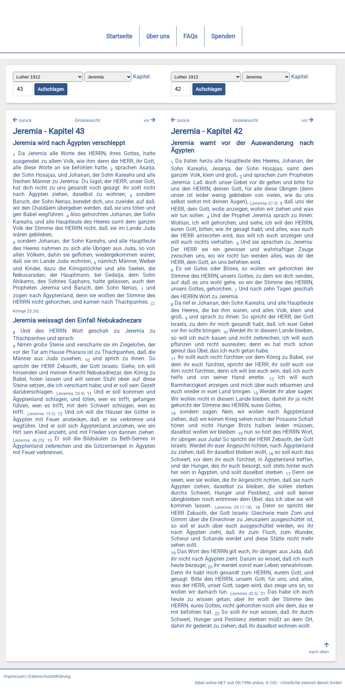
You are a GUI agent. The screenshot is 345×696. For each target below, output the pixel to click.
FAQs (168, 36)
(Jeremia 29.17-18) (233, 507)
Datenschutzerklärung (49, 683)
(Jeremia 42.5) (281, 594)
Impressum (14, 683)
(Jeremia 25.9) (86, 393)
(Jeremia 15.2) (62, 414)
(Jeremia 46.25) (47, 440)
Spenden (201, 36)
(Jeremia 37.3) (264, 203)
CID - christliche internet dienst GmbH (306, 689)
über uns (136, 36)
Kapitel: (143, 77)
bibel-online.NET (210, 689)
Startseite (97, 36)
